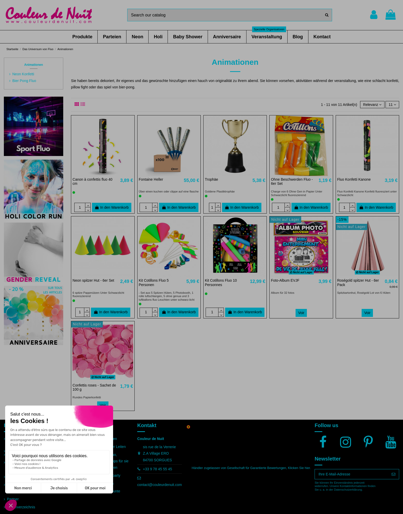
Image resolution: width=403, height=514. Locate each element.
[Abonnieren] (393, 474)
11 (392, 105)
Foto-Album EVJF (285, 280)
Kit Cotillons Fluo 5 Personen (154, 282)
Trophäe (211, 179)
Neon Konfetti (23, 74)
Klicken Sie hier (299, 468)
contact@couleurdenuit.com (159, 485)
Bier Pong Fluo (24, 81)
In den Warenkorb (112, 207)
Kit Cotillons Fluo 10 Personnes (221, 282)
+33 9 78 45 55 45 (157, 469)
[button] (82, 36)
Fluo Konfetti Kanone (354, 179)
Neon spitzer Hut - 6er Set (93, 280)
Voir (301, 313)
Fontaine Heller (151, 179)
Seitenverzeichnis (21, 507)
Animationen (33, 65)
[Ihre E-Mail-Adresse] (351, 474)
